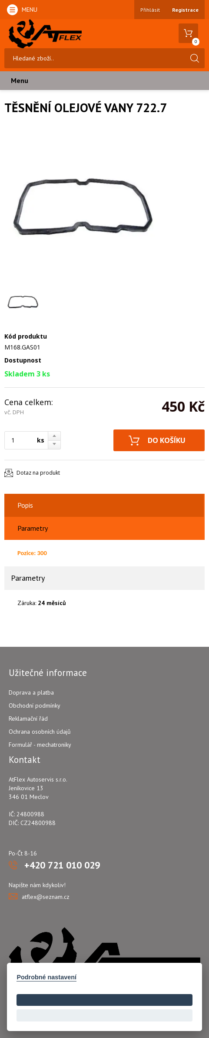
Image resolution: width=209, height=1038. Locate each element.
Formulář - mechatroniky (40, 745)
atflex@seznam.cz (46, 897)
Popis (25, 505)
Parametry (32, 528)
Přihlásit (150, 10)
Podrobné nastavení (46, 977)
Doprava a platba (31, 692)
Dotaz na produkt (38, 472)
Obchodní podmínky (34, 705)
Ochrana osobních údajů (40, 731)
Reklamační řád (28, 718)
